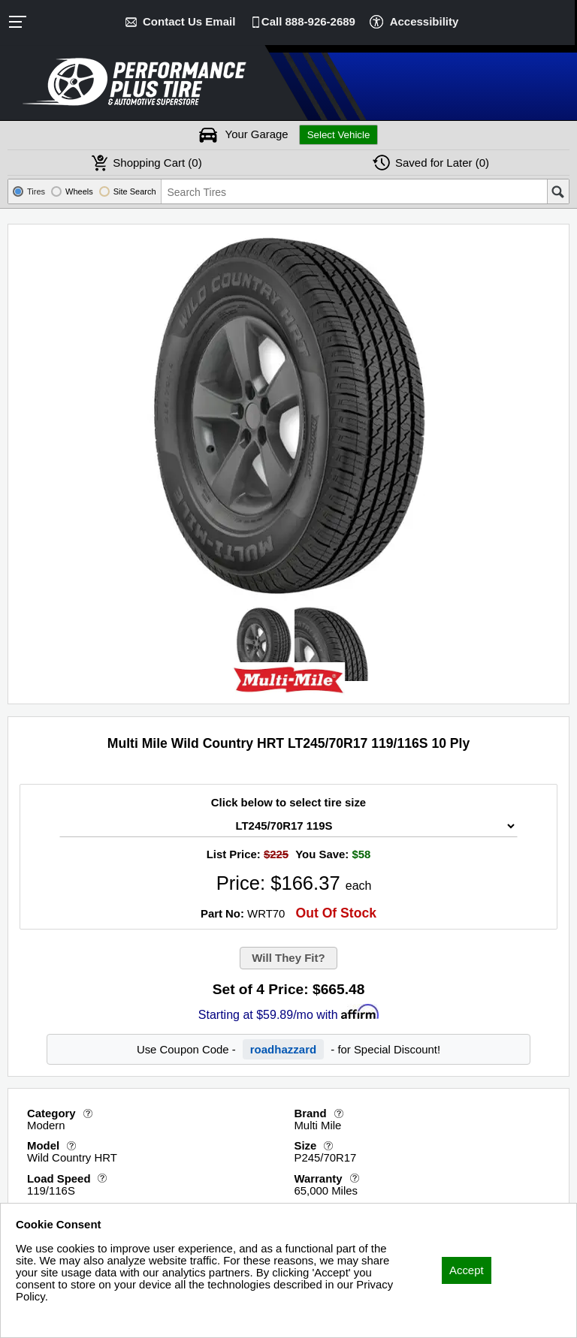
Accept (466, 1267)
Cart (157, 162)
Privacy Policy (51, 1315)
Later (442, 162)
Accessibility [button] (423, 21)
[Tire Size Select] (288, 826)
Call (308, 21)
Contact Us (189, 21)
